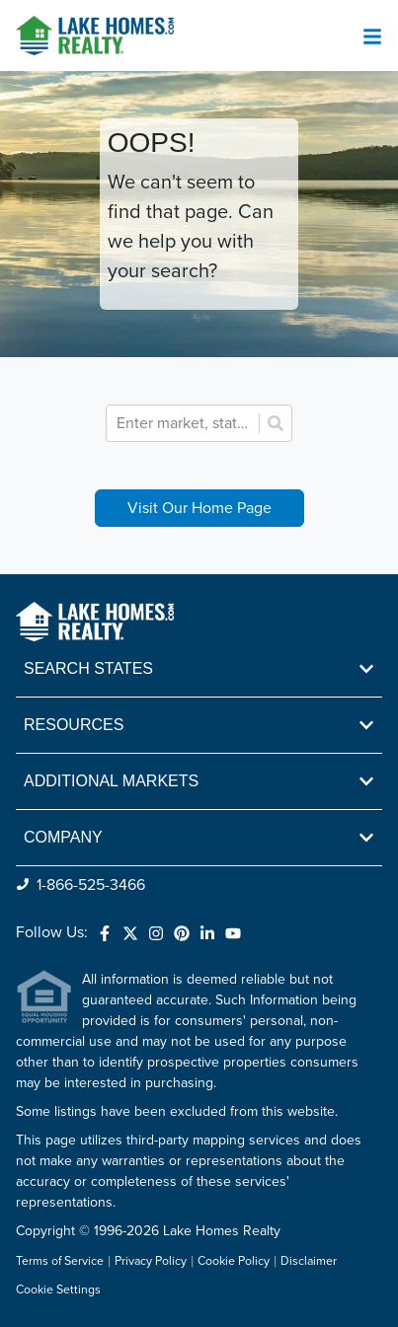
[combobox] (185, 423)
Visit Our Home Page (199, 508)
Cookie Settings (58, 1290)
